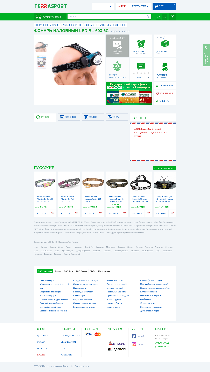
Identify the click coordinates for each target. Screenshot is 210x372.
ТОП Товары (81, 271)
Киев (36, 247)
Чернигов (148, 247)
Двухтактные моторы (149, 311)
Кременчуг (107, 250)
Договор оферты (82, 366)
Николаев (99, 247)
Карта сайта (68, 366)
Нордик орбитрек (114, 303)
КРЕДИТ (41, 355)
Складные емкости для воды (85, 280)
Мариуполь (110, 247)
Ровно (57, 250)
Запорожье (78, 247)
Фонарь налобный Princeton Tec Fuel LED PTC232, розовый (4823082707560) (67, 201)
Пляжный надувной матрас (51, 303)
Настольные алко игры (116, 292)
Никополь (37, 254)
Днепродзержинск (83, 250)
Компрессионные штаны (84, 307)
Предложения (104, 271)
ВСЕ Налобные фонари (164, 168)
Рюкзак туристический (117, 284)
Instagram (138, 344)
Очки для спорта (47, 280)
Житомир (169, 247)
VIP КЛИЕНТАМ (68, 342)
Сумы (36, 250)
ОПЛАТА (41, 342)
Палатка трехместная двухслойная (155, 288)
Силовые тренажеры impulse (85, 303)
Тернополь (135, 250)
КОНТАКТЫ (66, 355)
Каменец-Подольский (72, 254)
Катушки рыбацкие (148, 292)
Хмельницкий (46, 250)
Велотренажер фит (48, 295)
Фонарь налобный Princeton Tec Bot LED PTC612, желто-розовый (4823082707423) (45, 201)
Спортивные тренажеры (50, 292)
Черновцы (96, 250)
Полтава (139, 247)
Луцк (158, 250)
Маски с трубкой (114, 299)
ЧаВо (92, 271)
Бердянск (47, 254)
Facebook (138, 336)
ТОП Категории (45, 271)
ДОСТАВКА (42, 335)
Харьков (44, 247)
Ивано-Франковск (121, 250)
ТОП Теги (68, 271)
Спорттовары (79, 295)
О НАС (64, 348)
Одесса (52, 247)
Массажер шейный (115, 288)
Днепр (60, 247)
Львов (68, 247)
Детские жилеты (147, 303)
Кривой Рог (89, 247)
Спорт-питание (113, 307)
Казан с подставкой (115, 280)
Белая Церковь (147, 250)
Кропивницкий (67, 250)
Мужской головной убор (50, 307)
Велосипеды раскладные (151, 307)
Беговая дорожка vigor (83, 292)
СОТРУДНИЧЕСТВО (70, 335)
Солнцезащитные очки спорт (85, 284)
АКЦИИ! (122, 6)
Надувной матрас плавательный (154, 284)
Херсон (130, 247)
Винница (121, 247)
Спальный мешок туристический (54, 299)
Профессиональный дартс (118, 295)
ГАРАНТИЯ (42, 348)
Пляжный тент (79, 288)
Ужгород (57, 254)
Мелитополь (167, 250)
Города (58, 271)
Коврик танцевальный (82, 299)
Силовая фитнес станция (151, 280)
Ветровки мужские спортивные (53, 311)
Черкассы (158, 247)
